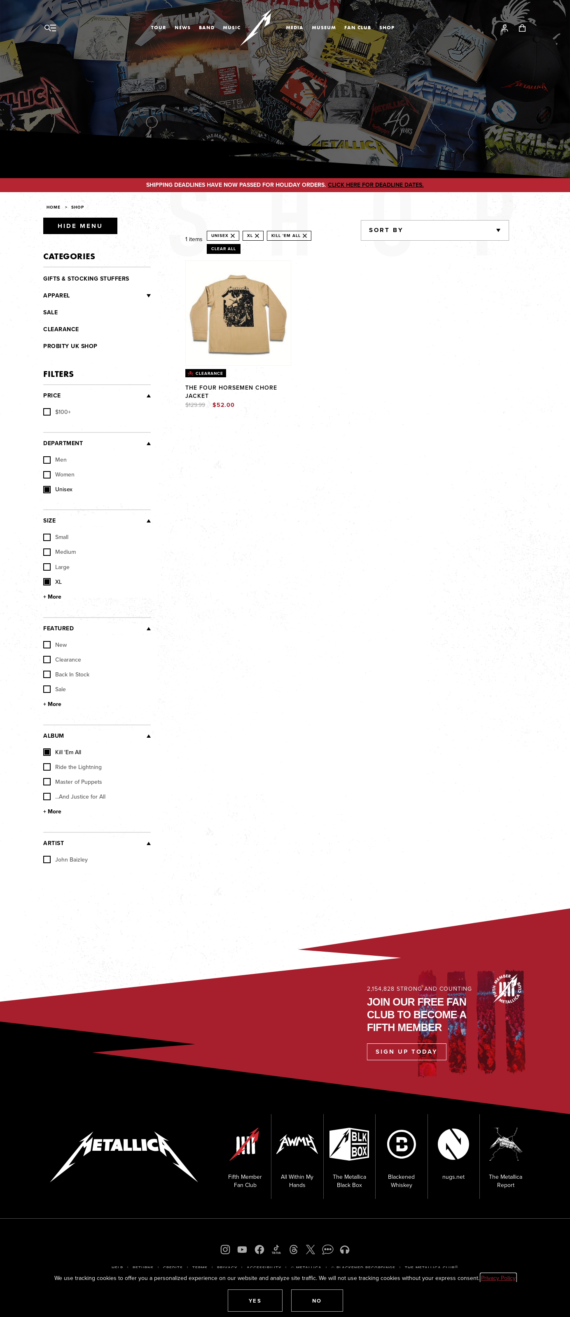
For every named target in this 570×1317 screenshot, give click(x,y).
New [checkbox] (55, 645)
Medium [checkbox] (59, 552)
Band (207, 27)
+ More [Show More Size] (52, 597)
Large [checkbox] (56, 567)
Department (63, 443)
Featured (58, 628)
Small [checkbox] (55, 537)
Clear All (223, 249)
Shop (387, 27)
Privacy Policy (498, 1278)
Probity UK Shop (70, 346)
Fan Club (357, 27)
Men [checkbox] (55, 459)
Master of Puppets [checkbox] (72, 782)
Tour (158, 27)
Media (295, 27)
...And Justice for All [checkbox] (74, 796)
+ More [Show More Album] (52, 812)
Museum (324, 27)
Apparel (56, 295)
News (183, 27)
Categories (69, 256)
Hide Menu (80, 225)
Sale (50, 312)
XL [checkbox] (52, 582)
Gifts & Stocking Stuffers (86, 278)
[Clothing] (110, 295)
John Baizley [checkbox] (65, 859)
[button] (255, 1300)
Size (49, 520)
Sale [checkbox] (54, 689)
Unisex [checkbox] (57, 489)
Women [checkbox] (59, 474)
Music (232, 27)
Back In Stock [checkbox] (66, 674)
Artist (53, 843)
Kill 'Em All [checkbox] (62, 752)
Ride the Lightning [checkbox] (72, 767)
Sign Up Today (407, 1051)
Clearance (61, 329)
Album (53, 736)
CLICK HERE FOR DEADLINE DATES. (376, 185)
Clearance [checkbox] (62, 659)
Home (54, 207)
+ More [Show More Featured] (52, 704)
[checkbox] (57, 412)
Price (52, 395)
